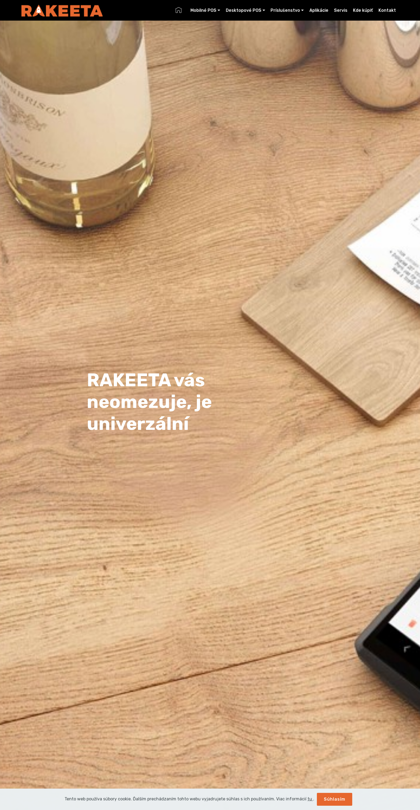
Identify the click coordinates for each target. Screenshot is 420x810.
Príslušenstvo (285, 10)
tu (310, 798)
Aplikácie (318, 10)
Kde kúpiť (363, 10)
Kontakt (387, 10)
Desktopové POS (243, 10)
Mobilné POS (203, 10)
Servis (340, 10)
